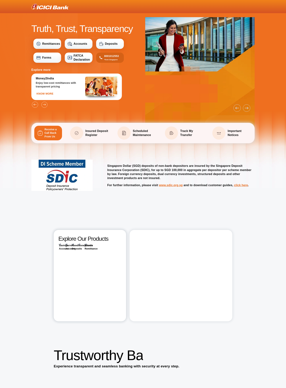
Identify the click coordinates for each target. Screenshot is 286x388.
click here (241, 185)
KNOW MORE (44, 93)
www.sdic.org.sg (171, 185)
